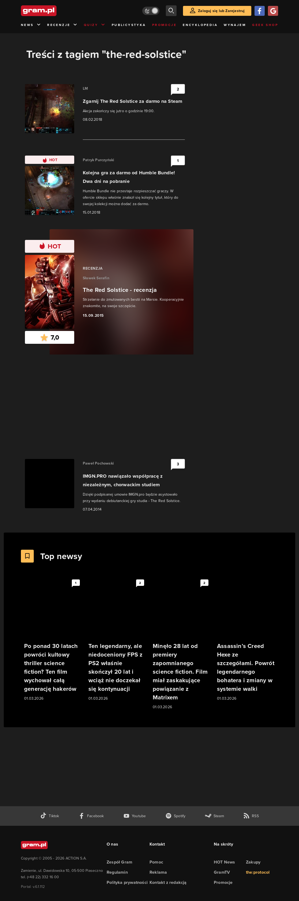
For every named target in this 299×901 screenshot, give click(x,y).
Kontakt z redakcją (168, 882)
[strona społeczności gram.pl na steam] (214, 816)
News (31, 25)
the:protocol (258, 872)
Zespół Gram (119, 862)
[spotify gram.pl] (175, 816)
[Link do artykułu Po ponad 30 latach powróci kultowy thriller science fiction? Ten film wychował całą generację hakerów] (53, 639)
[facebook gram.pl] (91, 816)
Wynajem (235, 24)
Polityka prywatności (127, 882)
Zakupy (253, 862)
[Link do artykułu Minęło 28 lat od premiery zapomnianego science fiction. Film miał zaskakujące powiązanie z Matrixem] (182, 643)
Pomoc (156, 862)
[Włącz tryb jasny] (150, 11)
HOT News (224, 862)
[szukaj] (171, 10)
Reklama (158, 872)
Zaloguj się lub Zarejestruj (221, 10)
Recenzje (62, 25)
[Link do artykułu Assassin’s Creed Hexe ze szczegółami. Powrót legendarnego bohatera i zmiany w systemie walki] (246, 639)
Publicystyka (129, 24)
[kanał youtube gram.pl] (134, 816)
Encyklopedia (200, 24)
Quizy (94, 25)
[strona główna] (52, 10)
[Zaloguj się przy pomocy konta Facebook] (260, 11)
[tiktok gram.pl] (49, 816)
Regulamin (117, 872)
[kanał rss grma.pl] (251, 816)
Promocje (164, 24)
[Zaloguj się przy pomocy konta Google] (273, 11)
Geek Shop (265, 24)
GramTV (222, 872)
